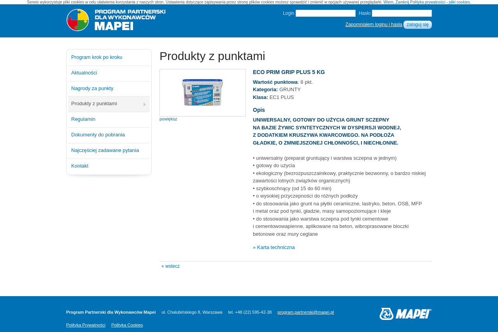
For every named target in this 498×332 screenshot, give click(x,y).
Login (288, 13)
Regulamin (83, 119)
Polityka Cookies (127, 325)
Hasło (365, 13)
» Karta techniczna (274, 247)
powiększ (168, 119)
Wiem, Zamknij (396, 2)
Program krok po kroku (97, 57)
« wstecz (170, 266)
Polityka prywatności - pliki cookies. (440, 2)
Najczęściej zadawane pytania (105, 150)
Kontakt (79, 166)
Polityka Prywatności (85, 325)
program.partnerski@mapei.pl (305, 312)
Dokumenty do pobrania (98, 135)
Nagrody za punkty (92, 88)
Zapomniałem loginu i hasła (373, 24)
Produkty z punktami (94, 103)
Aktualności (84, 73)
